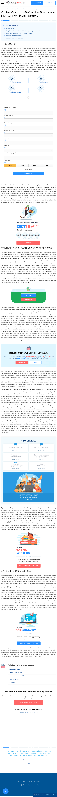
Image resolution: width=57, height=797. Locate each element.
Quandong (12, 683)
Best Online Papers (44, 754)
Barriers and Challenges (14, 35)
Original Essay (34, 754)
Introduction (10, 28)
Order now (37, 2)
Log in (50, 2)
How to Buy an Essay (13, 754)
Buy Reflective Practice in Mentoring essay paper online (23, 31)
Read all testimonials (28, 713)
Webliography (14, 680)
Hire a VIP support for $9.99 (28, 643)
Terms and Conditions (14, 786)
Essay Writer (34, 752)
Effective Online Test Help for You (37, 756)
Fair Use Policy (44, 786)
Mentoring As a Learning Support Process (19, 33)
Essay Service (25, 752)
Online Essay (24, 754)
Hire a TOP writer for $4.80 (28, 566)
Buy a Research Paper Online (18, 756)
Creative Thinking (15, 670)
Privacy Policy (26, 786)
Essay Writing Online (45, 752)
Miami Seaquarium (15, 673)
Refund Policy (35, 786)
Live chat (28, 295)
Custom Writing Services (13, 752)
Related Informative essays (14, 38)
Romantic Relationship (17, 676)
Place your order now (28, 703)
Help (35, 362)
